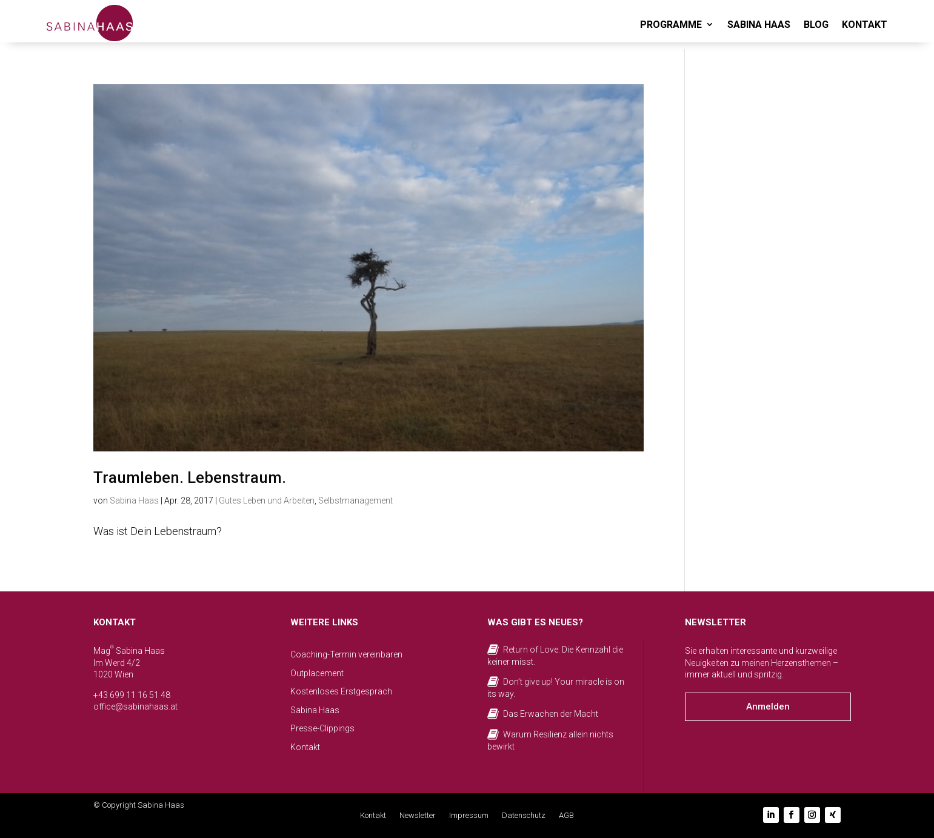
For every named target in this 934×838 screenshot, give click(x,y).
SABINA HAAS (758, 24)
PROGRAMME (671, 24)
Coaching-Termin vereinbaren (346, 654)
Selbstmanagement (355, 500)
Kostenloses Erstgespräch (341, 691)
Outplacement (317, 673)
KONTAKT (864, 24)
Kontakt (305, 747)
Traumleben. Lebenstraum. (189, 477)
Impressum (469, 815)
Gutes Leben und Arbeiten (267, 500)
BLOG (816, 24)
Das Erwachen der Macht (550, 714)
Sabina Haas (134, 500)
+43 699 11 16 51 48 (131, 695)
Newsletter (417, 815)
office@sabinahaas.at (135, 706)
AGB (566, 815)
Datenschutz (523, 815)
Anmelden (768, 706)
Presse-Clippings (322, 728)
